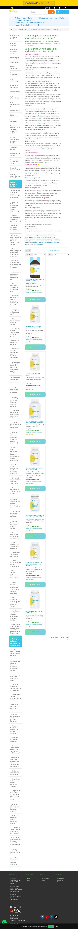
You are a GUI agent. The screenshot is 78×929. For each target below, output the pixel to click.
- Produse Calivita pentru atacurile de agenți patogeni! (15, 218)
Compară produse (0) (54, 250)
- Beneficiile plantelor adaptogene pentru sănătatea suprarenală (14, 353)
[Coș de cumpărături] (65, 8)
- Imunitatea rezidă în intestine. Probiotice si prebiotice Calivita (14, 615)
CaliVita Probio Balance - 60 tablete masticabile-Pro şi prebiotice (34, 564)
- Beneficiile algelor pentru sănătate (14, 342)
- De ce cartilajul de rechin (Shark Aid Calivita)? (14, 535)
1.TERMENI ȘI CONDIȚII (16, 877)
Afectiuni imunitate (13, 44)
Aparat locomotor (13, 67)
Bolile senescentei (14, 116)
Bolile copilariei (15, 111)
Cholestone (50, 239)
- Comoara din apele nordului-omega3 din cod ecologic (15, 490)
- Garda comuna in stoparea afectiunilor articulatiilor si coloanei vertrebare (14, 587)
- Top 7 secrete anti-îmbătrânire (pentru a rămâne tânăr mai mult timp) (15, 841)
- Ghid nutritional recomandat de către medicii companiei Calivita (15, 602)
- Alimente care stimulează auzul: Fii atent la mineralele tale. (15, 287)
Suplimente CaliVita (13, 148)
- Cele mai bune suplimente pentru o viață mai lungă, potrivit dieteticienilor (14, 437)
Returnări (28, 878)
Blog (39, 25)
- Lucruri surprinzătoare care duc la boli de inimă (15, 652)
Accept (51, 926)
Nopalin (40, 244)
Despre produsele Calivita (21, 29)
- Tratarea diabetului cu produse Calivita (15, 851)
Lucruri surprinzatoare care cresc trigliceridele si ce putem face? (45, 29)
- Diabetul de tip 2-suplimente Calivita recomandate (15, 563)
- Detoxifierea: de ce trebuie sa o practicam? (15, 554)
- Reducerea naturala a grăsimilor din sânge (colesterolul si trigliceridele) (14, 762)
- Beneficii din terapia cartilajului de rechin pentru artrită (15, 332)
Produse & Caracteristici (23, 25)
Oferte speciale (45, 881)
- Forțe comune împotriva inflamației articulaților (14, 574)
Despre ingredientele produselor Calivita (14, 140)
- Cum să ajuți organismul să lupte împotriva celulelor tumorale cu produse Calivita (15, 502)
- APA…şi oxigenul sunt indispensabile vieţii (14, 311)
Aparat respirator (13, 74)
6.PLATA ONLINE (14, 888)
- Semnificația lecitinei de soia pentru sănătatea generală (15, 782)
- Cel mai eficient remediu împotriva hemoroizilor (15, 425)
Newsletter (59, 881)
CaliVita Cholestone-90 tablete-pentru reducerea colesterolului (35, 421)
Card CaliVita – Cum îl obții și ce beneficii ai (30, 23)
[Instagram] (51, 917)
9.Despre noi (13, 894)
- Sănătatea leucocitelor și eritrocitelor (14, 773)
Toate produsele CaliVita (23, 18)
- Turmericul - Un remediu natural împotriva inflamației (15, 860)
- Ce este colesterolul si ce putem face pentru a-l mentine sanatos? (15, 401)
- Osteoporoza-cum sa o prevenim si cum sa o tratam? (15, 697)
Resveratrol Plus (51, 127)
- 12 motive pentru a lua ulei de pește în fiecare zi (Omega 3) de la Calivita (15, 239)
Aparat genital (14, 62)
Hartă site (28, 880)
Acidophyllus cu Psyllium (38, 242)
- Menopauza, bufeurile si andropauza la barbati (15, 677)
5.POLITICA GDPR (14, 886)
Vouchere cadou (45, 878)
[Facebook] (42, 917)
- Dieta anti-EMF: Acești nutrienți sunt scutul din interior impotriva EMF (14, 206)
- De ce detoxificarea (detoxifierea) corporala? (14, 545)
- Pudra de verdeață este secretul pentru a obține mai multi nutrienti (15, 749)
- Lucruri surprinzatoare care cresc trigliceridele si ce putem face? (15, 641)
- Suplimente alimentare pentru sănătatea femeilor (14, 819)
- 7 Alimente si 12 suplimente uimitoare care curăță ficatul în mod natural (15, 193)
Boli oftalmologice (14, 97)
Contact (28, 877)
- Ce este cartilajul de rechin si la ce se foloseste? (15, 390)
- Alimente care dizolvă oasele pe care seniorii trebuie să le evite (15, 275)
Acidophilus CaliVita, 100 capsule (33, 374)
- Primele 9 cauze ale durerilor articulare (14, 707)
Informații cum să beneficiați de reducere (34, 292)
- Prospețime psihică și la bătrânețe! (14, 739)
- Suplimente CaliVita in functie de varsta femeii (14, 228)
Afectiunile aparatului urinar (13, 51)
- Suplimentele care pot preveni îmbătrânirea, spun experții (15, 830)
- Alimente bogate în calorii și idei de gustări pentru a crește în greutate (15, 264)
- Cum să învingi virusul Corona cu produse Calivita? (14, 524)
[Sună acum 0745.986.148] (39, 3)
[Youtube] (47, 917)
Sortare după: (29, 254)
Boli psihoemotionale (15, 104)
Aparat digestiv (15, 58)
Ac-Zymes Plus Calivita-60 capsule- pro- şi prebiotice (33, 327)
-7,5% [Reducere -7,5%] (47, 8)
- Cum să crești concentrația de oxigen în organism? (15, 514)
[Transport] (54, 8)
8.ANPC (12, 893)
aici (31, 65)
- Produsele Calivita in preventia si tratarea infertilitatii (14, 729)
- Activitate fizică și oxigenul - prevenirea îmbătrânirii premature (15, 252)
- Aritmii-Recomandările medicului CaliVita (15, 321)
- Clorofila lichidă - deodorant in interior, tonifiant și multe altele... (14, 469)
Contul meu (60, 877)
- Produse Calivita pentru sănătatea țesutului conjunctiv (15, 717)
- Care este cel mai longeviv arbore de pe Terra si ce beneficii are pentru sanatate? (15, 367)
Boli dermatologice (15, 80)
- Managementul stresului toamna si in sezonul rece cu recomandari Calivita (15, 665)
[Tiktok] (56, 916)
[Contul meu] (60, 8)
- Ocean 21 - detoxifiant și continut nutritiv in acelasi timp (15, 687)
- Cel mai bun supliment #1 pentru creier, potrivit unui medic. (14, 414)
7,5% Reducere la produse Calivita (15, 37)
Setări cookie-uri (14, 899)
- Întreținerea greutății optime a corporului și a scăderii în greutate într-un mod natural (15, 629)
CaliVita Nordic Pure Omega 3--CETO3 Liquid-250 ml (35, 280)
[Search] (51, 12)
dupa (40, 118)
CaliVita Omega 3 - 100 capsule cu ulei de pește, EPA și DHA (35, 516)
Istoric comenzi (60, 878)
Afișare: (50, 254)
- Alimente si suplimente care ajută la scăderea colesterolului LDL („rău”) (15, 300)
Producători (44, 877)
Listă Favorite (60, 880)
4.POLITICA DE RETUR (15, 885)
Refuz (57, 926)
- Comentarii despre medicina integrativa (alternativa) (15, 480)
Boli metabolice (15, 92)
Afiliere (43, 880)
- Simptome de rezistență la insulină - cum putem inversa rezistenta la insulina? (15, 795)
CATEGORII (13, 121)
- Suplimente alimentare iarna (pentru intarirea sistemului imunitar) (15, 807)
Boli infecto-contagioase (14, 86)
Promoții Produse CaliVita (23, 20)
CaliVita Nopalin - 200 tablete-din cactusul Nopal (34, 468)
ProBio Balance (49, 242)
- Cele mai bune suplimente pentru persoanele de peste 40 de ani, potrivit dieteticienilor (15, 454)
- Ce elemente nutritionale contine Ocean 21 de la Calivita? (15, 380)
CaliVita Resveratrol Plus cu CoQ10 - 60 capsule (34, 612)
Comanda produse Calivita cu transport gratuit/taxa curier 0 (15, 129)
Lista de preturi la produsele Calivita (51, 18)
